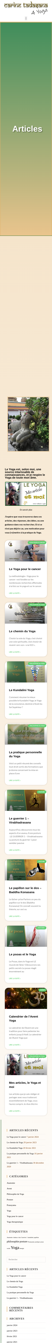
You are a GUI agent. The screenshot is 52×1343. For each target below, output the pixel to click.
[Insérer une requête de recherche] (26, 1259)
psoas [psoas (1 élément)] (42, 1242)
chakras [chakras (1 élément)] (15, 1237)
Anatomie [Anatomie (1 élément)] (10, 1237)
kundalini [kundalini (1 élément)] (30, 1237)
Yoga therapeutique (15, 1222)
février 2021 (12, 1336)
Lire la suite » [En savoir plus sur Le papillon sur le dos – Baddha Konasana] (15, 916)
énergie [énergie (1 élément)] (22, 1248)
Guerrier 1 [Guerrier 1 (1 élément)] (24, 1237)
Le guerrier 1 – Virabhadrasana (20, 1163)
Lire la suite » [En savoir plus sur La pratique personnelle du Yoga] (15, 780)
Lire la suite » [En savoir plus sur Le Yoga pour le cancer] (15, 593)
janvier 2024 (12, 1325)
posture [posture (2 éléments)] (23, 1241)
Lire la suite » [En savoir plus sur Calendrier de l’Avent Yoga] (15, 1045)
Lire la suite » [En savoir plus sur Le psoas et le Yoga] (15, 978)
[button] (26, 18)
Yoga (9, 1211)
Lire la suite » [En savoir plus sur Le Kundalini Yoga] (15, 714)
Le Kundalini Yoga (21, 690)
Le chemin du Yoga (22, 631)
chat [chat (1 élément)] (19, 1237)
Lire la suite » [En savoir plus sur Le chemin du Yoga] (15, 652)
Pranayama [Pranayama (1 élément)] (31, 1242)
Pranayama (11, 1205)
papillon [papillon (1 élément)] (36, 1237)
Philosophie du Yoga (15, 1194)
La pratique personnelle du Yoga (20, 1153)
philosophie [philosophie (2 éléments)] (13, 1241)
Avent (9, 1188)
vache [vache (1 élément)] (8, 1248)
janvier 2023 (12, 1331)
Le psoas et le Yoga (22, 954)
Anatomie (11, 1183)
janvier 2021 (12, 1342)
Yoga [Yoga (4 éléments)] (15, 1247)
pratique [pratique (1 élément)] (37, 1242)
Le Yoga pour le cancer (25, 569)
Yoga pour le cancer (15, 1216)
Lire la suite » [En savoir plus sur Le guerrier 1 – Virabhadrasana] (15, 850)
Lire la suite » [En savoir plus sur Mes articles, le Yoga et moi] (15, 1111)
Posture (10, 1200)
